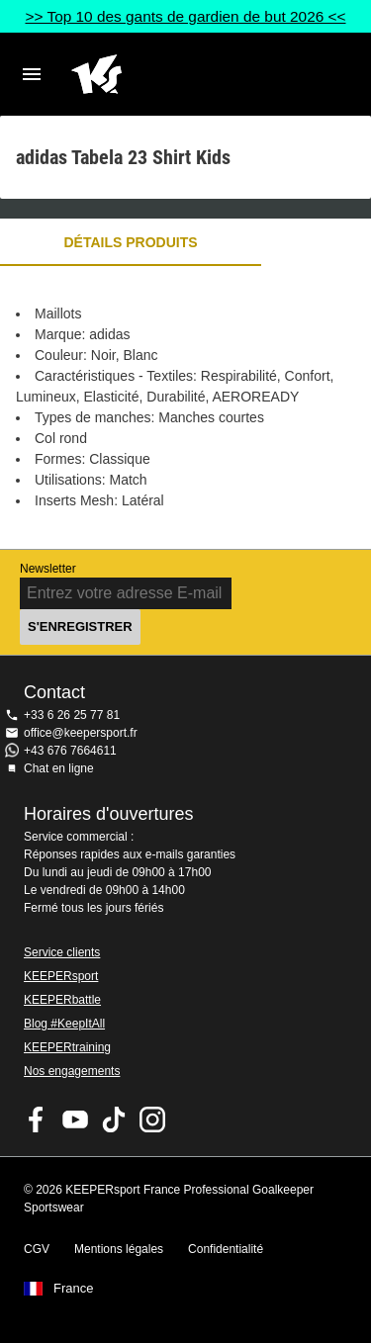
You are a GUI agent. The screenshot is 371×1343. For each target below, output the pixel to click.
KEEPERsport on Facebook (36, 1119)
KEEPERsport (61, 976)
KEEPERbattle (62, 1000)
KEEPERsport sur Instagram (152, 1119)
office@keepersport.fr (81, 733)
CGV (36, 1249)
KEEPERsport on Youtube (75, 1119)
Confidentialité (225, 1249)
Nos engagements (72, 1071)
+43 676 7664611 (70, 751)
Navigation (31, 74)
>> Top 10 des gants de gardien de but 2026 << (185, 16)
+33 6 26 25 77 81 (72, 715)
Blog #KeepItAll (64, 1023)
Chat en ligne (59, 768)
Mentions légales (118, 1249)
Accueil (169, 74)
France (73, 1289)
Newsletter (48, 569)
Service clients (62, 952)
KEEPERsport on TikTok (114, 1119)
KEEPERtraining (67, 1047)
